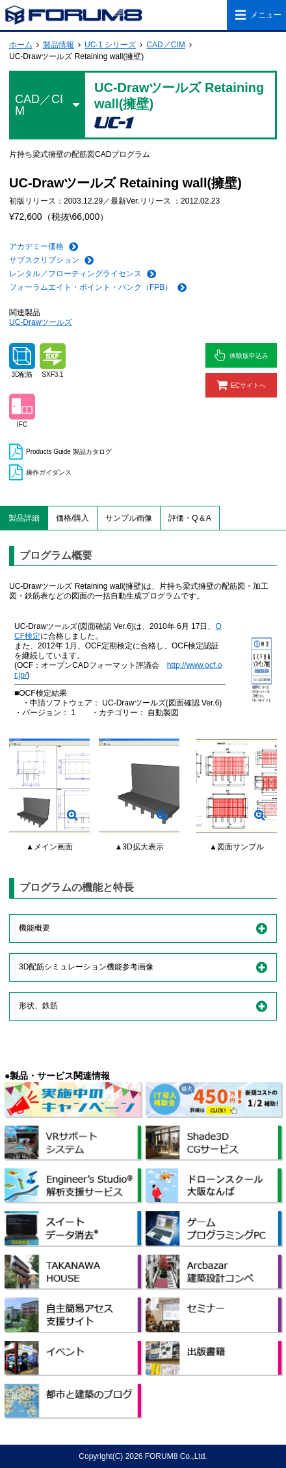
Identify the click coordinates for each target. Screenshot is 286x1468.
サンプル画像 (128, 518)
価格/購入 (72, 518)
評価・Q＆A (189, 518)
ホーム (20, 45)
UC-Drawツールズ (40, 322)
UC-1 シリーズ (110, 45)
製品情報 (58, 45)
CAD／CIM (165, 45)
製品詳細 (24, 518)
